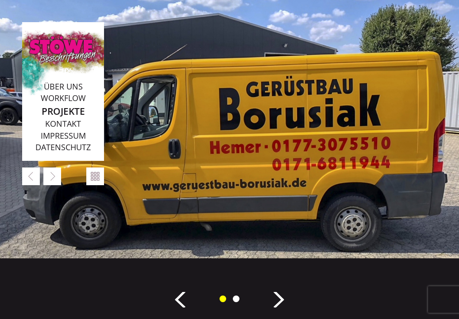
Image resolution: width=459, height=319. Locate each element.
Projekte (63, 111)
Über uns (63, 86)
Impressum (63, 135)
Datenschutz (63, 147)
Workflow (63, 98)
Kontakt (63, 123)
